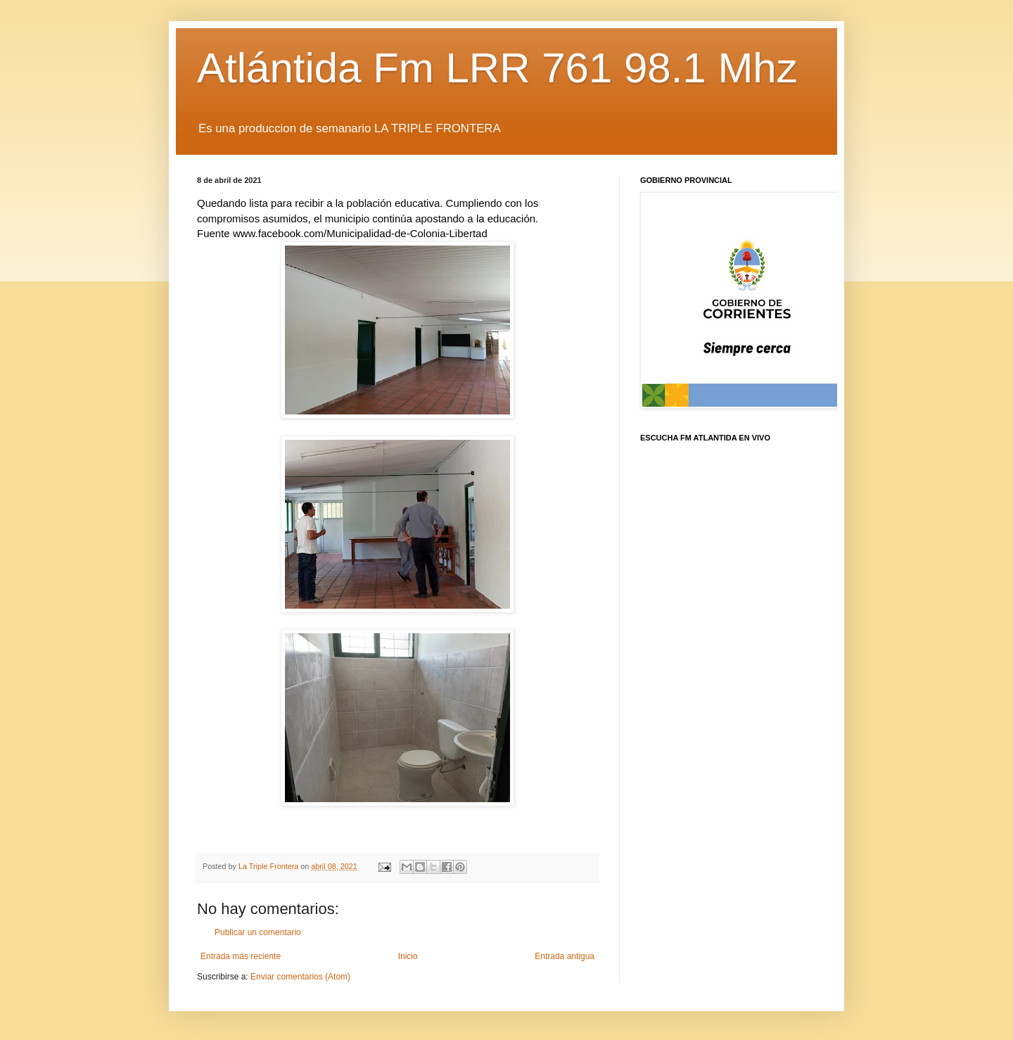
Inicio (408, 956)
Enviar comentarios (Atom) (300, 977)
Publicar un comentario (258, 932)
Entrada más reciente (240, 956)
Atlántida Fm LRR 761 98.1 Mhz (497, 67)
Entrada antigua (564, 956)
